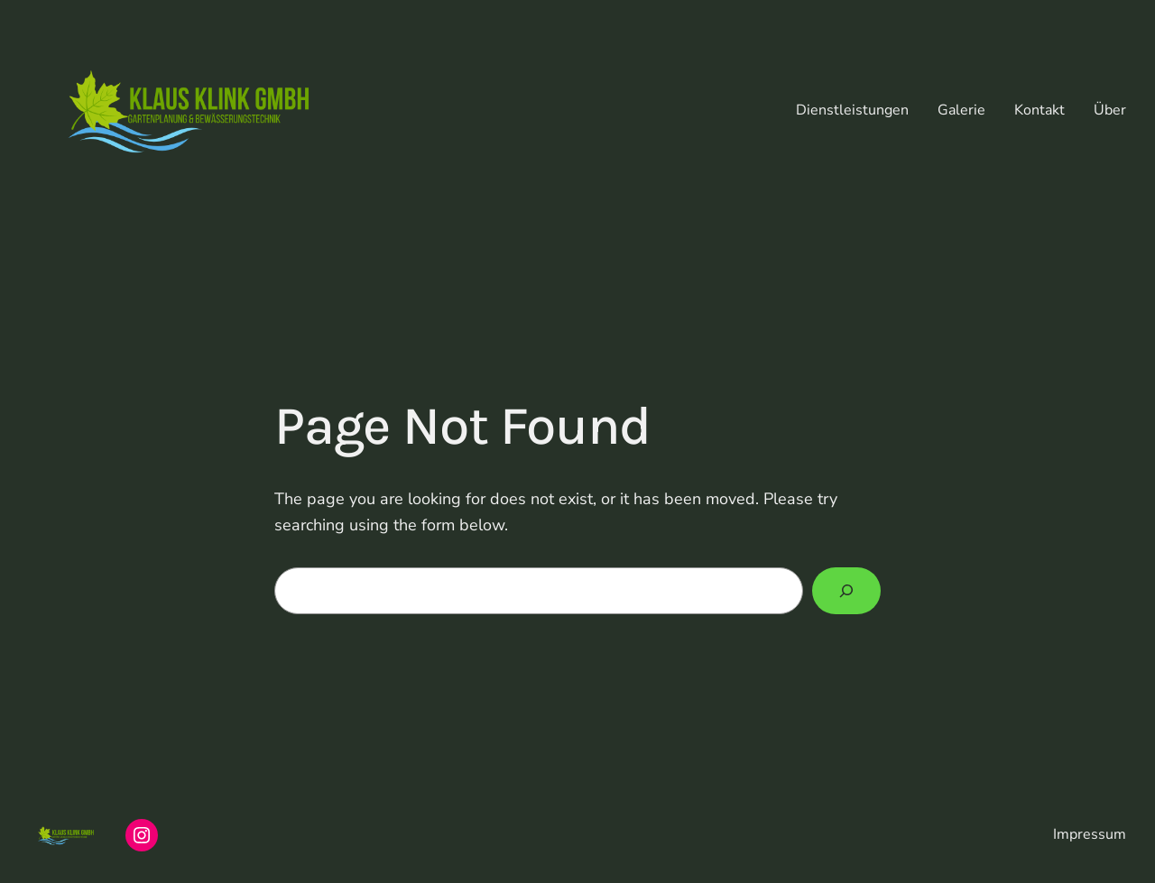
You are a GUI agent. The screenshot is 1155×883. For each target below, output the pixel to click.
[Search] (846, 590)
